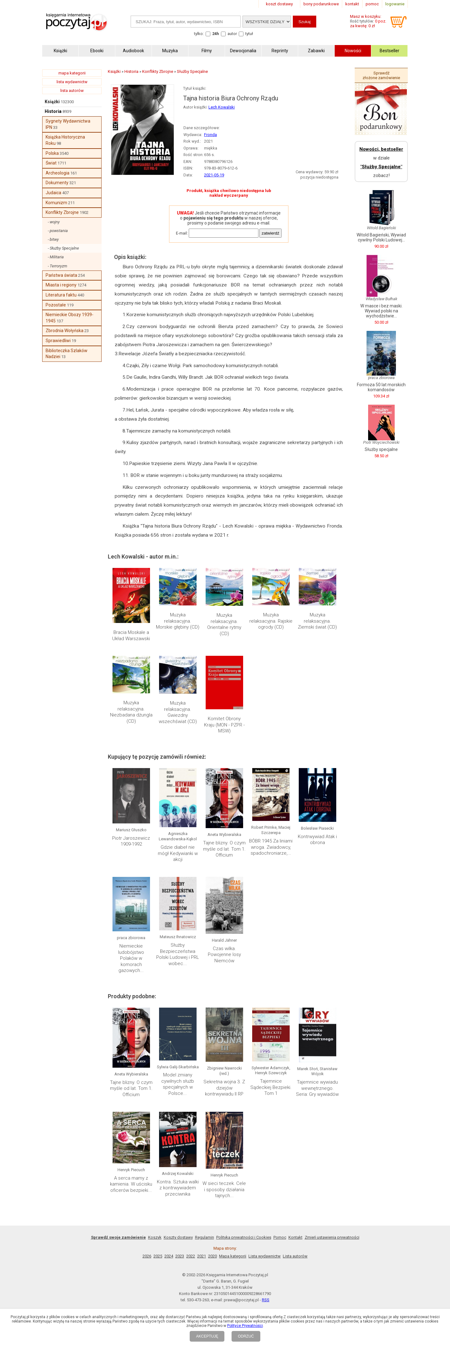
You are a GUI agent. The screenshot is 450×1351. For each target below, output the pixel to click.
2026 (146, 1256)
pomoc (372, 4)
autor (232, 33)
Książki (52, 101)
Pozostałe (56, 304)
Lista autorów (295, 1256)
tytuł (249, 33)
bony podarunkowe (321, 4)
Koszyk (155, 1237)
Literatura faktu (61, 294)
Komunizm (56, 202)
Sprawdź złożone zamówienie (381, 75)
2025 (157, 1256)
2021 (201, 1256)
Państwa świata (61, 275)
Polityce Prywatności (245, 1325)
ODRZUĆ (246, 1336)
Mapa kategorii (232, 1256)
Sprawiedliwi (58, 340)
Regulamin (204, 1237)
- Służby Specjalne (63, 248)
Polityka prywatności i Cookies (243, 1237)
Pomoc (279, 1237)
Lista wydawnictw (264, 1256)
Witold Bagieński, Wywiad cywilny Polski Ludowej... (381, 237)
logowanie (394, 4)
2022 (190, 1256)
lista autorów (72, 90)
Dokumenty (57, 182)
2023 (179, 1256)
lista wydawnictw (72, 81)
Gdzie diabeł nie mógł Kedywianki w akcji (178, 853)
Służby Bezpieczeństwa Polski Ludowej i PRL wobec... (177, 954)
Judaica (53, 192)
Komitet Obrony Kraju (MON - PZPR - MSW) (224, 725)
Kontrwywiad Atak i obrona (317, 840)
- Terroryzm (57, 266)
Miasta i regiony (61, 284)
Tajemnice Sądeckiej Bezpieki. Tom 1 (271, 1087)
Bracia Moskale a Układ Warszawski (131, 635)
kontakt (352, 4)
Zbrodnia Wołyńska (64, 330)
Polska (52, 153)
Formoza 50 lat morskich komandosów (381, 387)
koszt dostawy (279, 4)
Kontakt (295, 1237)
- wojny (54, 222)
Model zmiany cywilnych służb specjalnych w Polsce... (177, 1084)
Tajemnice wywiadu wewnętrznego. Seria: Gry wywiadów (317, 1088)
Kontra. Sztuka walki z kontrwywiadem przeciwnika (178, 1188)
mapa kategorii (72, 73)
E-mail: (182, 233)
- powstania (58, 230)
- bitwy (53, 239)
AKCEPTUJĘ (207, 1336)
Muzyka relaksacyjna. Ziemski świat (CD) (317, 621)
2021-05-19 (214, 175)
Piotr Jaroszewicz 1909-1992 (131, 841)
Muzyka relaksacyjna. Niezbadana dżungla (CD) (131, 712)
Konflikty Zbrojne (62, 212)
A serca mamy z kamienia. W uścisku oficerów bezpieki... (131, 1184)
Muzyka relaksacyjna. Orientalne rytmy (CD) (224, 624)
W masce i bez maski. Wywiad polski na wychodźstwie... (381, 310)
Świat (51, 162)
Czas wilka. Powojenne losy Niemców (224, 955)
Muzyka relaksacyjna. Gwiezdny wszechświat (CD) (178, 712)
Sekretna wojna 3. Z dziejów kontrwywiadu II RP (224, 1088)
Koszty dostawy (178, 1237)
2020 (212, 1256)
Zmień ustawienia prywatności (332, 1237)
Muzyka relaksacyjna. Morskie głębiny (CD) (177, 621)
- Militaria (56, 257)
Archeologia (57, 172)
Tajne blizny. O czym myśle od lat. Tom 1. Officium (224, 849)
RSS (265, 1300)
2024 (168, 1256)
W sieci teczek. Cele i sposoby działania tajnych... (224, 1189)
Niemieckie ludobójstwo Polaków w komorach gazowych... (131, 958)
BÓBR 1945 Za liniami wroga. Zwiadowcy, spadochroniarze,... (270, 847)
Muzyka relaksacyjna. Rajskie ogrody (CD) (270, 621)
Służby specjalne (381, 449)
